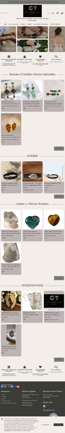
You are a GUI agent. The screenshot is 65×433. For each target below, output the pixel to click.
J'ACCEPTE (58, 424)
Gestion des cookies (26, 402)
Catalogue (4, 396)
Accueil (3, 394)
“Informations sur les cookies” (14, 429)
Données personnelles (27, 405)
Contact (3, 399)
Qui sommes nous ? (6, 401)
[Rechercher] (1, 13)
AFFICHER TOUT (59, 148)
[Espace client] (53, 13)
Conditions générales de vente (8, 403)
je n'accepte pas (45, 424)
